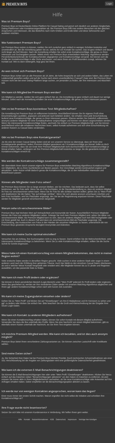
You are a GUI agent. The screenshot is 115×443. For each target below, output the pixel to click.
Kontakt (27, 419)
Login (109, 3)
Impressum (72, 419)
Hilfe (20, 419)
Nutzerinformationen (40, 419)
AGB (52, 419)
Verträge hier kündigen (88, 419)
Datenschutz (61, 419)
